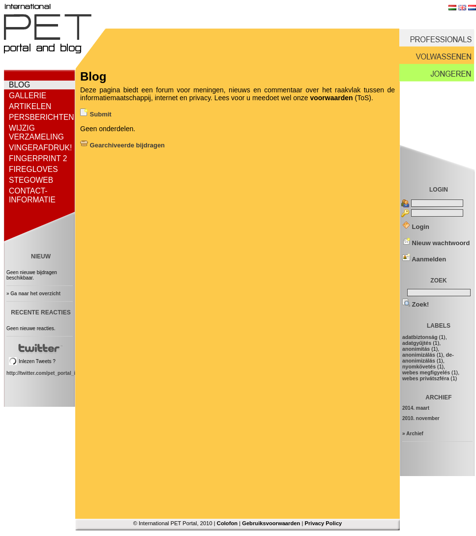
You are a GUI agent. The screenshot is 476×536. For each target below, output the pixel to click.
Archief (414, 433)
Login (415, 226)
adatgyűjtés (416, 343)
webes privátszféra (425, 378)
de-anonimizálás (428, 358)
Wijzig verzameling (36, 132)
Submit (96, 114)
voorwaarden (331, 98)
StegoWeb (31, 180)
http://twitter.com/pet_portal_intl (43, 373)
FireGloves (33, 169)
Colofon (227, 523)
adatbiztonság (420, 337)
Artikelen (30, 106)
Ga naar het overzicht (35, 293)
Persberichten (41, 117)
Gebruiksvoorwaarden (271, 523)
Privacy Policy (323, 523)
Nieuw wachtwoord (436, 243)
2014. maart (415, 408)
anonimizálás (418, 355)
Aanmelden (424, 259)
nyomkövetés (419, 366)
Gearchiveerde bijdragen (122, 145)
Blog (19, 85)
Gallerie (27, 95)
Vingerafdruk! (40, 147)
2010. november (421, 418)
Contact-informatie (32, 195)
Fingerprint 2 (38, 158)
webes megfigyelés (426, 372)
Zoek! (415, 304)
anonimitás (416, 349)
